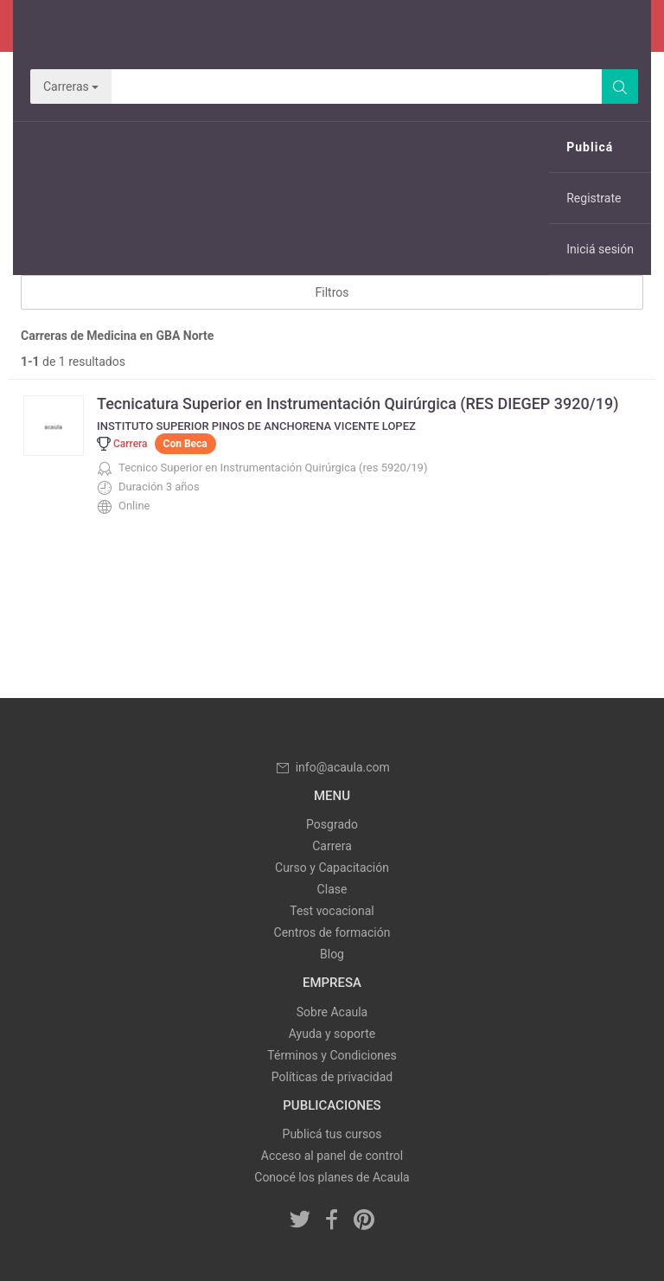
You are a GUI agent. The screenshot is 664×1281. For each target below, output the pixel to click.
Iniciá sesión (600, 249)
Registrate (593, 198)
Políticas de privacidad (332, 1077)
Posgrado (332, 824)
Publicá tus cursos (332, 1134)
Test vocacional (332, 911)
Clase (332, 889)
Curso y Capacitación (332, 867)
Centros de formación (332, 932)
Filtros (332, 292)
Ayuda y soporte (332, 1034)
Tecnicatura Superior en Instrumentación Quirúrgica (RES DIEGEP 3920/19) (358, 403)
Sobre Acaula (332, 1012)
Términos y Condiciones (331, 1055)
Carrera (332, 846)
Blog (332, 954)
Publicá (589, 147)
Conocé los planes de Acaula (331, 1177)
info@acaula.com (332, 767)
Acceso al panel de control (332, 1156)
